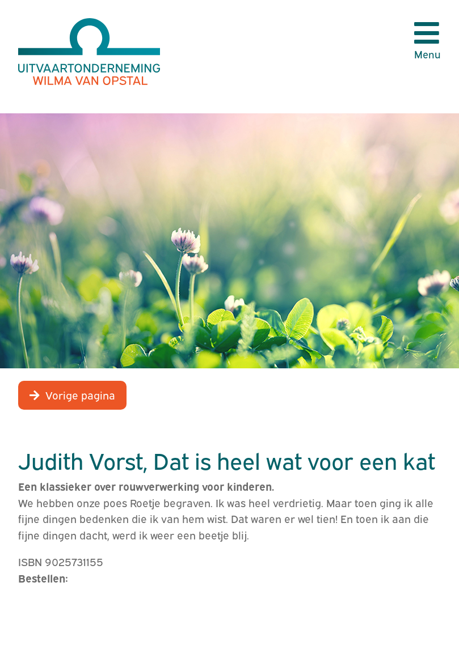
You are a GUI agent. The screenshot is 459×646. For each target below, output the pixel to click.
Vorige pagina (80, 394)
